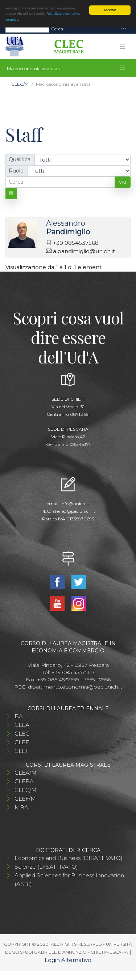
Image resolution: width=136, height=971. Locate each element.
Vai (122, 182)
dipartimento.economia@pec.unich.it (75, 686)
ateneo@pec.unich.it (73, 511)
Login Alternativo (68, 960)
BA (19, 716)
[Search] (27, 28)
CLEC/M (20, 84)
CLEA (22, 724)
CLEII (22, 751)
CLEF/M (25, 798)
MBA (21, 807)
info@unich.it (75, 503)
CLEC (22, 733)
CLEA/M (26, 772)
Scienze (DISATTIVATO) (46, 866)
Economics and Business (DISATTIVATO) (69, 858)
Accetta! (110, 10)
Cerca (57, 28)
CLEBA (24, 781)
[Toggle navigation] (124, 29)
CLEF (22, 742)
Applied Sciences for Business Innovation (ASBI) (69, 879)
